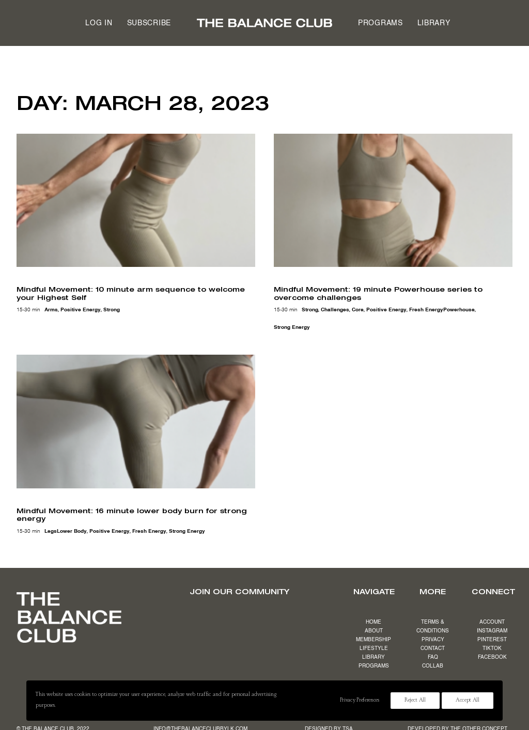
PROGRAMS (374, 666)
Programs (380, 23)
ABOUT (374, 630)
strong (111, 309)
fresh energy (426, 309)
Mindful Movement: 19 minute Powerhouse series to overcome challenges (378, 293)
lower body (72, 531)
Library (433, 23)
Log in (98, 23)
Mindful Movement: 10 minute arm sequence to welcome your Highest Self (131, 293)
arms (51, 309)
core (358, 309)
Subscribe (149, 23)
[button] (136, 200)
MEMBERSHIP (373, 639)
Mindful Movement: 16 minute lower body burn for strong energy (132, 514)
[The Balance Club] (264, 23)
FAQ (433, 657)
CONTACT (433, 648)
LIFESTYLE (374, 648)
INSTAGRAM (492, 630)
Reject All (415, 700)
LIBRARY (373, 657)
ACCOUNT (492, 622)
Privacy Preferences (359, 700)
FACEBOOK (492, 657)
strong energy (292, 327)
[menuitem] (98, 23)
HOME (373, 622)
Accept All (467, 700)
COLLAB (432, 666)
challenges (335, 309)
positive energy (80, 309)
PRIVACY (433, 639)
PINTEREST (492, 639)
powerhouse (459, 309)
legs (50, 531)
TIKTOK (492, 648)
